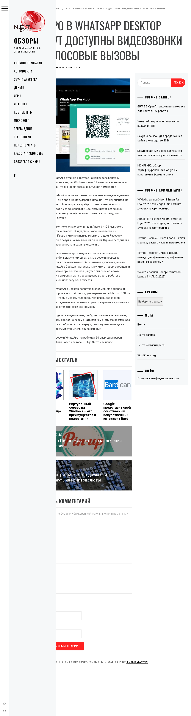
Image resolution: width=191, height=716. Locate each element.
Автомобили (23, 71)
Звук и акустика (25, 79)
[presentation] (87, 622)
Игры (17, 96)
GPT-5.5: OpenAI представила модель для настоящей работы (164, 128)
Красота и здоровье (28, 153)
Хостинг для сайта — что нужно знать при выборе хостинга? (69, 448)
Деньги (19, 87)
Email (63, 654)
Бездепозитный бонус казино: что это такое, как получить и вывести (165, 182)
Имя (62, 636)
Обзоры (26, 40)
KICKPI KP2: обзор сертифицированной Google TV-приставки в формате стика (163, 203)
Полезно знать (24, 145)
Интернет (20, 104)
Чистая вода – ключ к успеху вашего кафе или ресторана (165, 290)
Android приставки (28, 63)
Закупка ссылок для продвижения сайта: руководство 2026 (159, 162)
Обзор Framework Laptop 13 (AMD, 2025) (163, 333)
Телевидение (23, 128)
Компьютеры (23, 112)
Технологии (22, 137)
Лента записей (155, 395)
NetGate (98, 85)
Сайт (62, 672)
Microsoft (21, 120)
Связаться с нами (27, 161)
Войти (149, 385)
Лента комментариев (159, 406)
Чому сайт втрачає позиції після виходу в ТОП (163, 145)
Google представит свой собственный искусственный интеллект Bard (129, 452)
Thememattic (161, 708)
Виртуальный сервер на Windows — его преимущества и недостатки (100, 448)
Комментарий (68, 568)
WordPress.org (155, 416)
